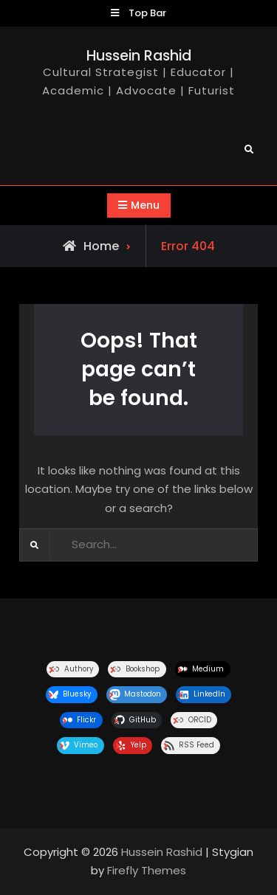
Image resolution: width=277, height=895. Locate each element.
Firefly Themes (146, 870)
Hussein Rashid (138, 56)
